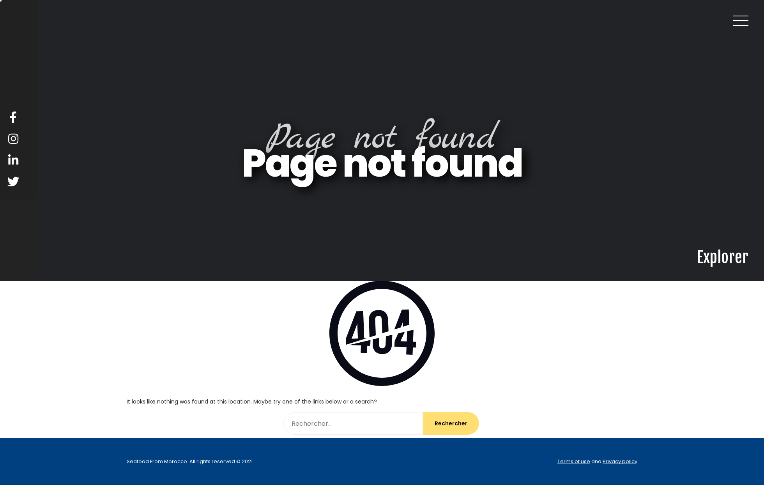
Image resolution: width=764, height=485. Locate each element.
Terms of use (573, 461)
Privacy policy (620, 461)
